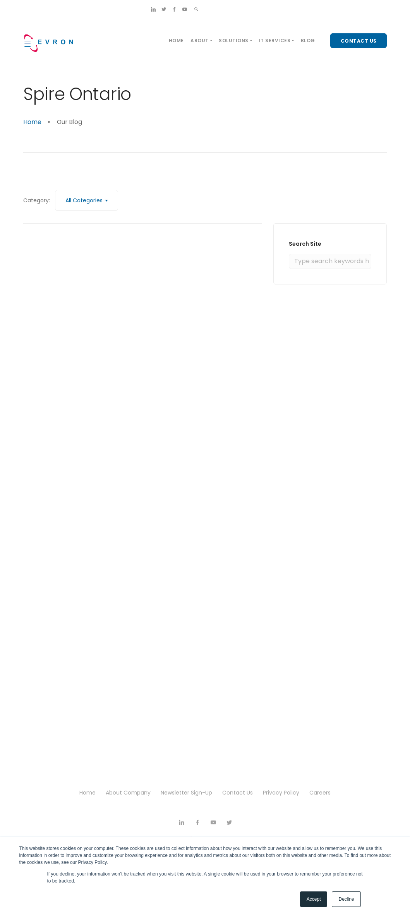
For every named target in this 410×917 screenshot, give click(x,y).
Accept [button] (314, 899)
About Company (128, 792)
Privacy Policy (281, 792)
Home (176, 40)
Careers (320, 792)
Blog (308, 40)
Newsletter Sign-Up (186, 792)
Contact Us (237, 792)
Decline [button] (346, 899)
